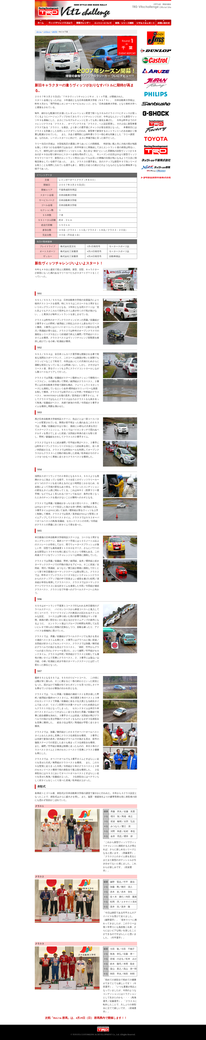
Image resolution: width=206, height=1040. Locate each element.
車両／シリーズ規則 (124, 22)
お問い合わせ (163, 22)
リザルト (46, 32)
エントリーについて (103, 22)
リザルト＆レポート (145, 22)
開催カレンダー (83, 22)
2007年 (54, 32)
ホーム (41, 22)
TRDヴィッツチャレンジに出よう (60, 22)
